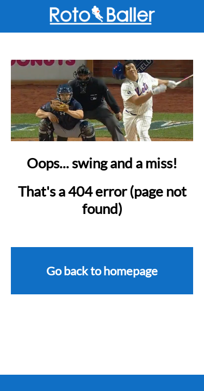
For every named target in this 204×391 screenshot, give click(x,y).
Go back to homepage (102, 270)
